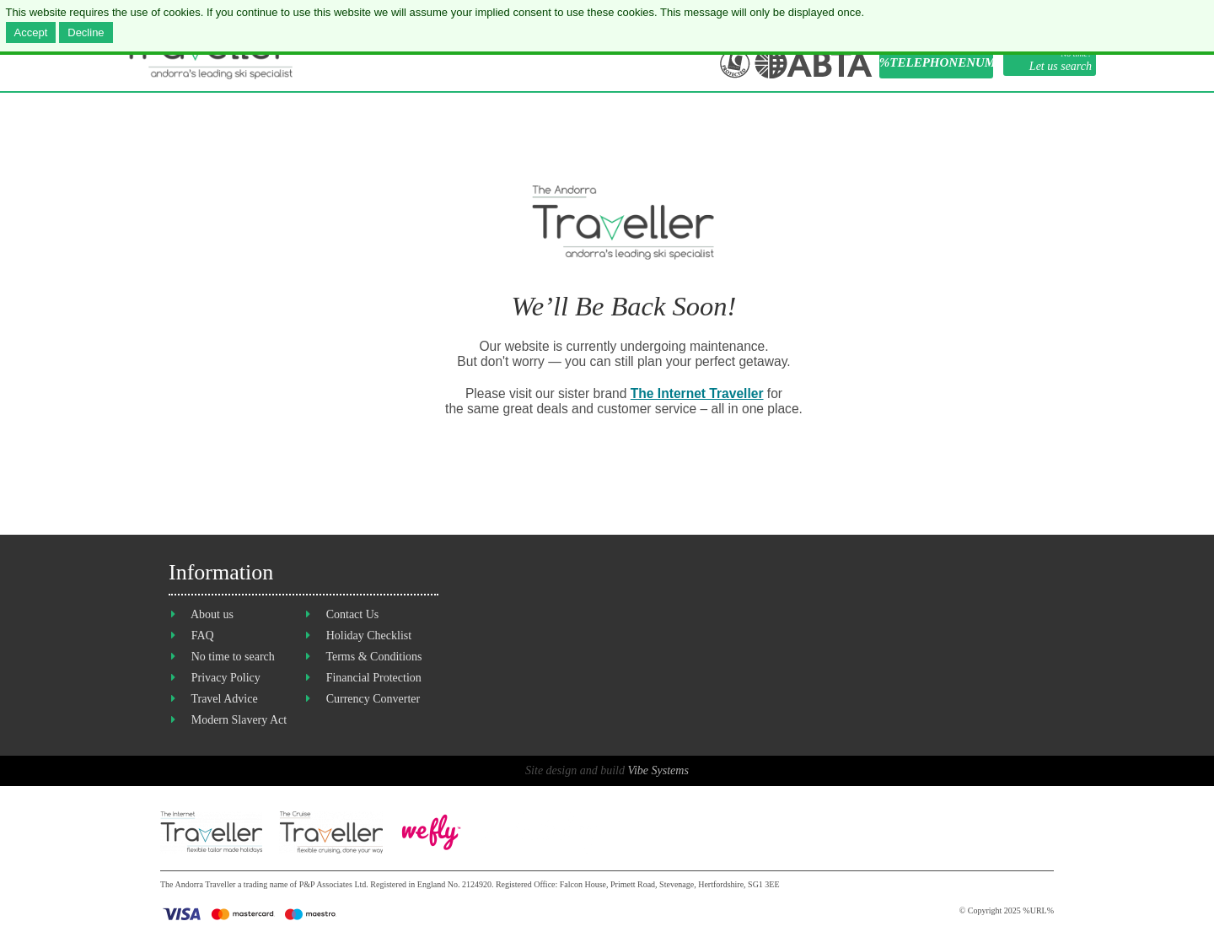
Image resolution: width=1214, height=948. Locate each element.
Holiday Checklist (369, 635)
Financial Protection (374, 677)
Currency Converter (373, 698)
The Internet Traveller (697, 393)
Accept (31, 32)
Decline (85, 32)
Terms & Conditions (373, 656)
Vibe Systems (657, 770)
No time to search (233, 656)
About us (212, 614)
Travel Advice (224, 698)
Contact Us (352, 614)
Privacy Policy (226, 677)
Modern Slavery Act (239, 720)
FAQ (202, 635)
